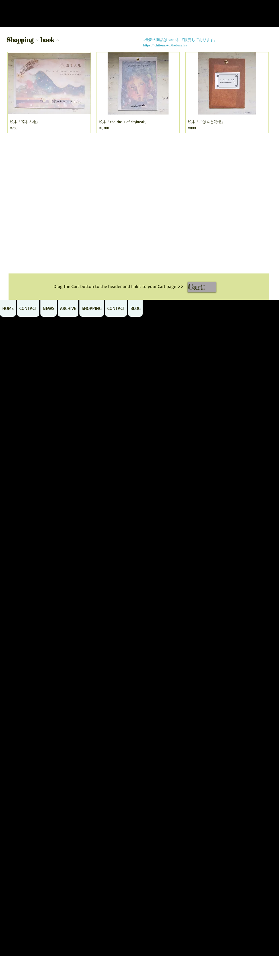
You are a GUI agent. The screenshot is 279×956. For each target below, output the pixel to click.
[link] (202, 287)
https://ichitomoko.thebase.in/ (165, 45)
